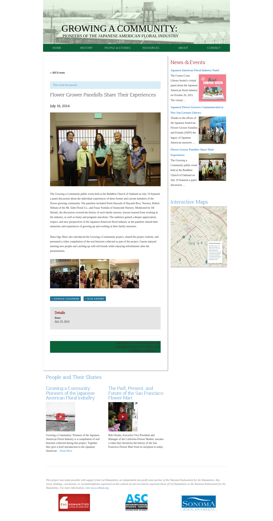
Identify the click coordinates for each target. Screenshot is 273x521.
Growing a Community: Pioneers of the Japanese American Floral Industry (70, 393)
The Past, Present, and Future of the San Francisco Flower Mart (135, 393)
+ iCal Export (94, 298)
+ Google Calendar (65, 298)
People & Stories (118, 48)
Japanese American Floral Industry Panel (195, 70)
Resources (151, 48)
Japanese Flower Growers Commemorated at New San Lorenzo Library (137, 347)
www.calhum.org (99, 487)
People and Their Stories (73, 377)
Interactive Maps (189, 201)
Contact (213, 48)
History (86, 48)
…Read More (64, 450)
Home (57, 48)
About (183, 48)
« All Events (57, 72)
